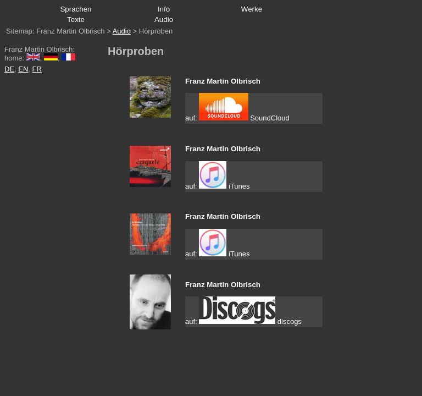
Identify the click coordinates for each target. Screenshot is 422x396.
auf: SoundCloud (237, 107)
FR (37, 69)
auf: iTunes (217, 175)
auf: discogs (243, 311)
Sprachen (75, 9)
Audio (122, 31)
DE (9, 69)
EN (23, 69)
